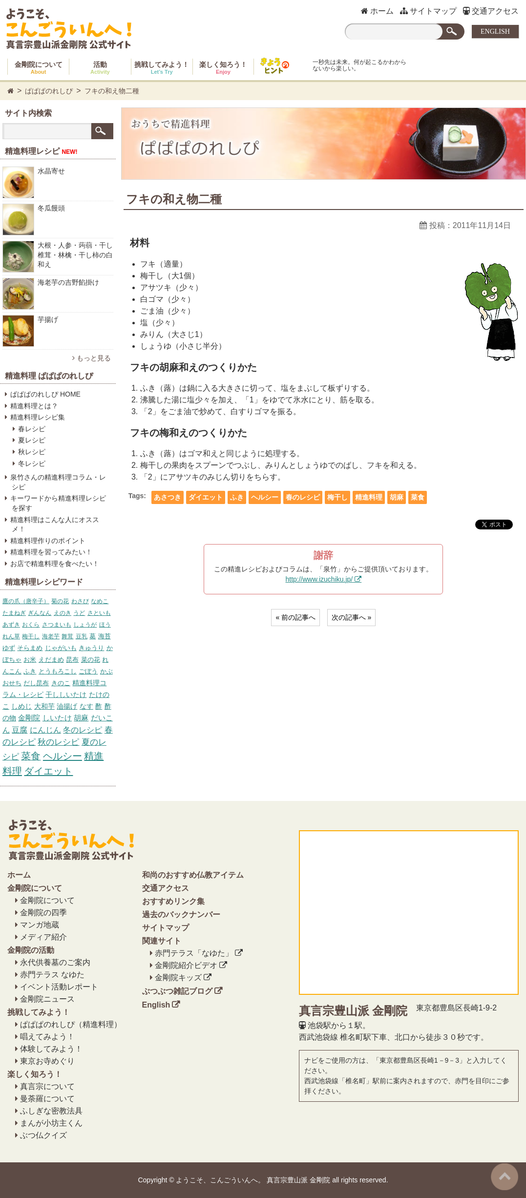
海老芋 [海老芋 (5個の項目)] (51, 636)
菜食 (417, 497)
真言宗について (47, 1086)
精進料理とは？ (34, 406)
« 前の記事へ (295, 617)
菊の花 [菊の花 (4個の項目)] (60, 601)
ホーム (377, 11)
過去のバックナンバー (181, 914)
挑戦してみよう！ (161, 68)
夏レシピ (31, 440)
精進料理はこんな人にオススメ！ (54, 524)
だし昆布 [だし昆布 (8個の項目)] (36, 683)
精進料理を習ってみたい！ (51, 552)
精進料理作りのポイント (47, 541)
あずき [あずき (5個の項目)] (11, 624)
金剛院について (39, 68)
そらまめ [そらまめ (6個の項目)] (29, 648)
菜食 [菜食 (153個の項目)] (31, 756)
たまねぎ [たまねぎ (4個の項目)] (14, 613)
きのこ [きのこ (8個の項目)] (60, 683)
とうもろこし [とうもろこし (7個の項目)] (58, 671)
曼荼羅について (47, 1098)
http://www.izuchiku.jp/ (319, 579)
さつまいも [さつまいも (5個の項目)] (56, 624)
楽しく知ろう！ (223, 68)
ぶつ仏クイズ (43, 1135)
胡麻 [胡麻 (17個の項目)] (81, 718)
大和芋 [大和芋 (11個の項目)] (44, 706)
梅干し (337, 497)
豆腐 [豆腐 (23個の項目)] (19, 730)
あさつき (167, 497)
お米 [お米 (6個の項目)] (29, 659)
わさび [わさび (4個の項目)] (80, 601)
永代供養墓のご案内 (55, 962)
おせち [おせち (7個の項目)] (11, 683)
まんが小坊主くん (51, 1123)
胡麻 (396, 497)
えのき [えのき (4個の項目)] (62, 613)
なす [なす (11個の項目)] (86, 706)
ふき (237, 497)
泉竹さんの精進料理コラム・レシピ (58, 482)
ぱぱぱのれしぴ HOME (45, 394)
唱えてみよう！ (47, 1036)
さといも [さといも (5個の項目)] (99, 613)
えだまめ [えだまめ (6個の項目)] (51, 659)
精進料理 (368, 497)
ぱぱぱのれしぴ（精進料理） (71, 1024)
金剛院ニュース (47, 999)
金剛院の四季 (43, 912)
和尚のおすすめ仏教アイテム (193, 875)
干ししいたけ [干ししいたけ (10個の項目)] (65, 694)
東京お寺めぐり (47, 1061)
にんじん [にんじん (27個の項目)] (45, 730)
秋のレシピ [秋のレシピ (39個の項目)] (58, 742)
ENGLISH (495, 31)
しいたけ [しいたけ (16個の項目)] (57, 718)
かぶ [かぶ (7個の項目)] (106, 671)
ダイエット (206, 497)
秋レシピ (31, 452)
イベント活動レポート (59, 987)
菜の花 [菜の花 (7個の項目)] (90, 659)
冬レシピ (31, 463)
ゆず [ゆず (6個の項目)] (8, 648)
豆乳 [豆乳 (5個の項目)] (81, 636)
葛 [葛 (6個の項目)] (92, 636)
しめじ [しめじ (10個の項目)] (21, 706)
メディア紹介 (43, 937)
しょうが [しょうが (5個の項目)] (85, 624)
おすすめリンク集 (173, 901)
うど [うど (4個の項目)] (79, 613)
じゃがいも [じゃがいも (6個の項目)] (61, 648)
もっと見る (91, 358)
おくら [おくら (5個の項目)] (31, 624)
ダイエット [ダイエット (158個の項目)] (48, 771)
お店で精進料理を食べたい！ (54, 563)
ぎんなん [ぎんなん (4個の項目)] (39, 613)
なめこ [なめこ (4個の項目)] (99, 601)
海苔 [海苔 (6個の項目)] (104, 636)
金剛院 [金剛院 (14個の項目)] (29, 718)
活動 (100, 68)
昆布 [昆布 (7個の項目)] (72, 659)
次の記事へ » (352, 617)
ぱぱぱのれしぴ (49, 91)
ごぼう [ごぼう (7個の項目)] (88, 671)
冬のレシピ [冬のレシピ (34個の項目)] (82, 729)
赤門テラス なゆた (52, 974)
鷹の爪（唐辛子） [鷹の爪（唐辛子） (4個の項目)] (25, 601)
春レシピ (31, 429)
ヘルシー (264, 497)
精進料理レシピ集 (37, 417)
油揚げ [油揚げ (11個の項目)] (67, 706)
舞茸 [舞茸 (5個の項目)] (67, 636)
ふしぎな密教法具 (51, 1111)
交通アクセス (491, 11)
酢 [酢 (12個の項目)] (98, 706)
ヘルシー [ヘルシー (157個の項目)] (62, 756)
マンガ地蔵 (39, 925)
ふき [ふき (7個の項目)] (29, 671)
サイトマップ (428, 11)
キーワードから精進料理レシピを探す (58, 503)
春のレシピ (303, 497)
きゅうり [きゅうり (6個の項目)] (91, 648)
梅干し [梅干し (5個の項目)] (31, 636)
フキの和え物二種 (111, 91)
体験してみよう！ (51, 1049)
